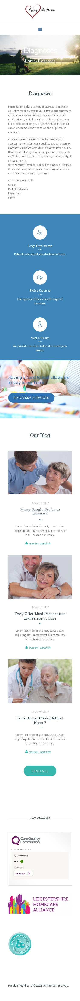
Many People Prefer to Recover (40, 511)
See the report (21, 873)
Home (30, 60)
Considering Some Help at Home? (40, 720)
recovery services (31, 398)
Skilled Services (40, 291)
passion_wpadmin (40, 543)
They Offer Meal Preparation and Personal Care (40, 616)
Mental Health (40, 338)
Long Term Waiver (40, 246)
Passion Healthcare (20, 985)
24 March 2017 (39, 503)
